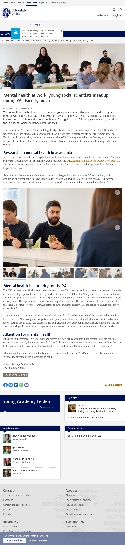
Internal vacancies (75, 504)
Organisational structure (49, 3)
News (18, 40)
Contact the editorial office (16, 504)
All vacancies (72, 509)
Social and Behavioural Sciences (84, 435)
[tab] (14, 273)
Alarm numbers (11, 526)
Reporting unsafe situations (17, 531)
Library (63, 3)
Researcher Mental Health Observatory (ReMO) (94, 160)
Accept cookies (14, 540)
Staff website (7, 40)
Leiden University (8, 3)
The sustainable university (78, 500)
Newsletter (71, 526)
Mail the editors (113, 384)
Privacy (6, 509)
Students (20, 3)
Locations (8, 500)
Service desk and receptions (17, 495)
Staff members (31, 3)
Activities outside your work (80, 514)
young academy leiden (16, 375)
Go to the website (47, 407)
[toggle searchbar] (120, 9)
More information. (40, 535)
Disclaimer (8, 514)
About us (70, 495)
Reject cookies (39, 540)
